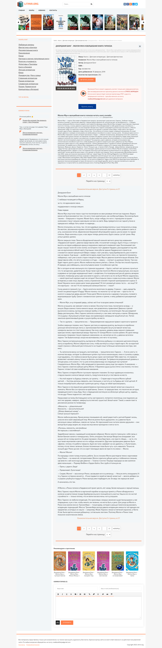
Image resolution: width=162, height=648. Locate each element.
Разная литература (26, 81)
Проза (20, 56)
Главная (21, 10)
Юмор (20, 72)
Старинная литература (27, 78)
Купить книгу (87, 106)
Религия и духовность (27, 61)
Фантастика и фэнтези (27, 47)
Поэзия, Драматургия (27, 86)
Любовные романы (26, 45)
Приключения (24, 53)
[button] (58, 594)
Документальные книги (28, 50)
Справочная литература (28, 84)
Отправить (67, 622)
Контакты (53, 10)
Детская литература (97, 57)
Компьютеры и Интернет (28, 89)
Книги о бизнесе (25, 67)
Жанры (31, 10)
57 (109, 175)
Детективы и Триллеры (27, 64)
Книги (86, 57)
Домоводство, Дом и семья (29, 75)
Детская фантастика (115, 57)
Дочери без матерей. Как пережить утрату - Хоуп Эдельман (34, 121)
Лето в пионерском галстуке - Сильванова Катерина (33, 133)
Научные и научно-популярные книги (33, 58)
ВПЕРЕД (116, 175)
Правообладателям (32, 645)
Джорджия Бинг (90, 63)
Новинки (41, 10)
